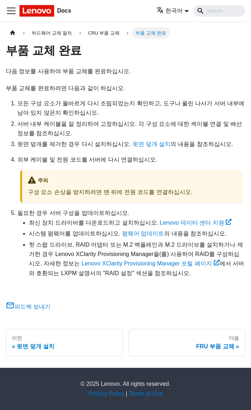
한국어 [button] (169, 11)
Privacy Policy (106, 394)
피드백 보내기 (28, 307)
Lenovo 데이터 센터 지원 (196, 223)
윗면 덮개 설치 (151, 144)
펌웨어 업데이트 (143, 233)
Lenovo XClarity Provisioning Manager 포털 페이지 (151, 263)
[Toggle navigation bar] (11, 10)
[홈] (13, 33)
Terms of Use (146, 394)
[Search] (219, 11)
